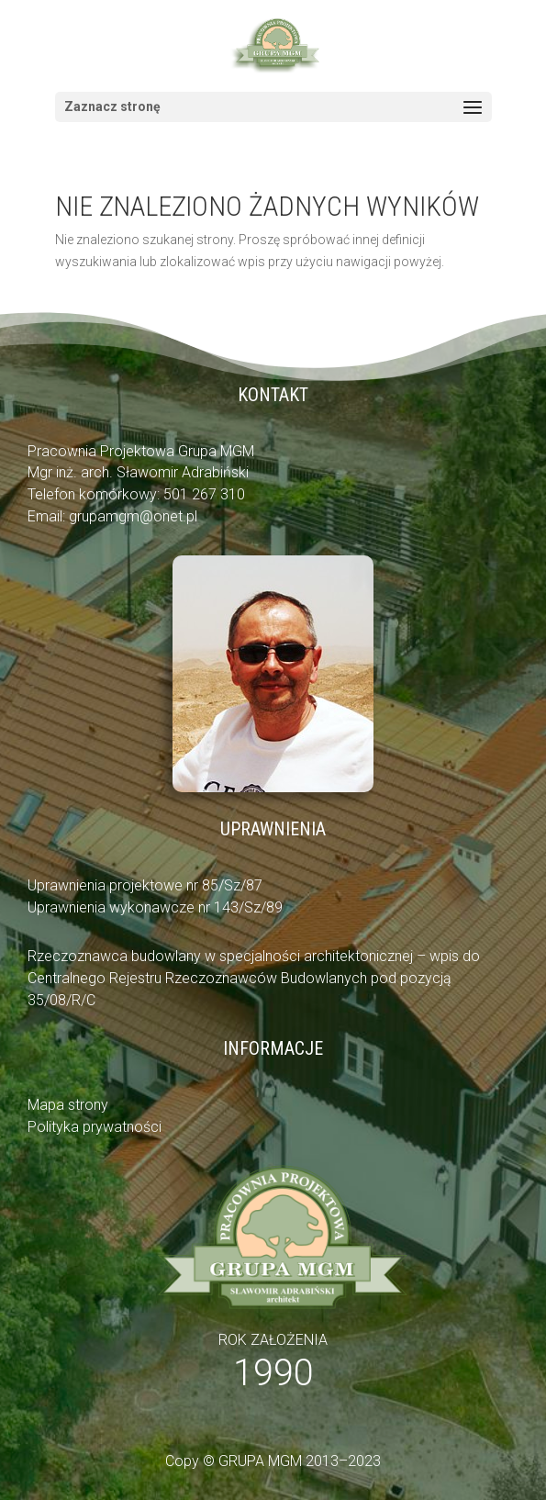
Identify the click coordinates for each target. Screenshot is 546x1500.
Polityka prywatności (95, 1127)
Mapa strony (68, 1105)
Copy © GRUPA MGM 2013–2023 (273, 1461)
